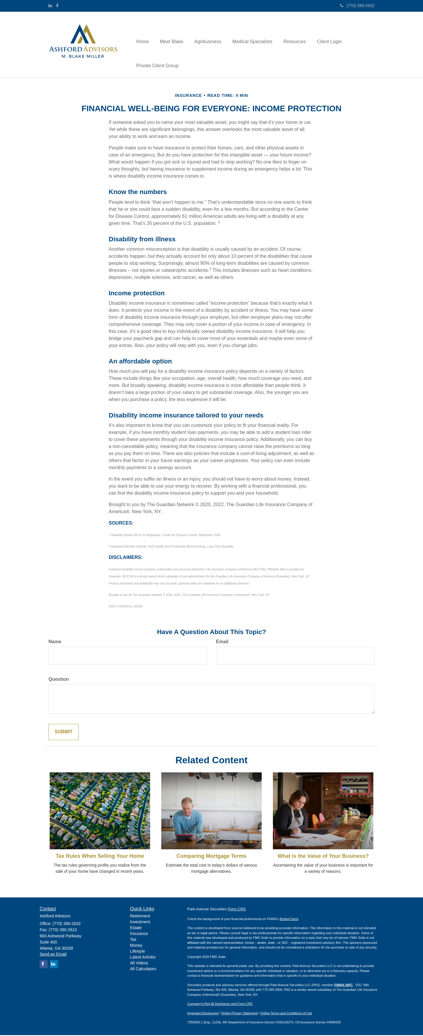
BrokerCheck (289, 920)
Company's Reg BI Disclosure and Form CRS (220, 1004)
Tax (133, 940)
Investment (140, 922)
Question (58, 680)
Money (136, 946)
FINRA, (339, 986)
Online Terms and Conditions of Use (286, 1014)
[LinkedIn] (50, 6)
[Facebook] (57, 6)
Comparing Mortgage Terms (212, 857)
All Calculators (143, 969)
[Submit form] (63, 733)
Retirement (140, 916)
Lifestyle (137, 952)
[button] (171, 32)
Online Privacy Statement (239, 1014)
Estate (136, 928)
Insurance (139, 934)
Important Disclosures (203, 1014)
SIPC (349, 986)
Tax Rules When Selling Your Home (100, 857)
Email (222, 642)
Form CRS (237, 910)
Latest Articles (143, 958)
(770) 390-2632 (357, 5)
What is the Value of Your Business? (323, 857)
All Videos (139, 963)
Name (54, 642)
